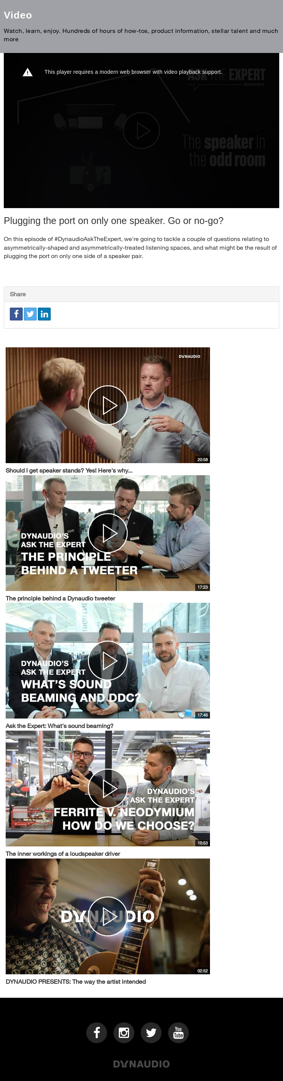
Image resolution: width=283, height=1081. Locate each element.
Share (18, 293)
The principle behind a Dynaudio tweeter (60, 598)
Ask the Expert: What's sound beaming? (60, 725)
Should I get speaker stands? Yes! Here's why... (69, 470)
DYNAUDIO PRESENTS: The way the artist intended (76, 981)
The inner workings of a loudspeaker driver (63, 853)
